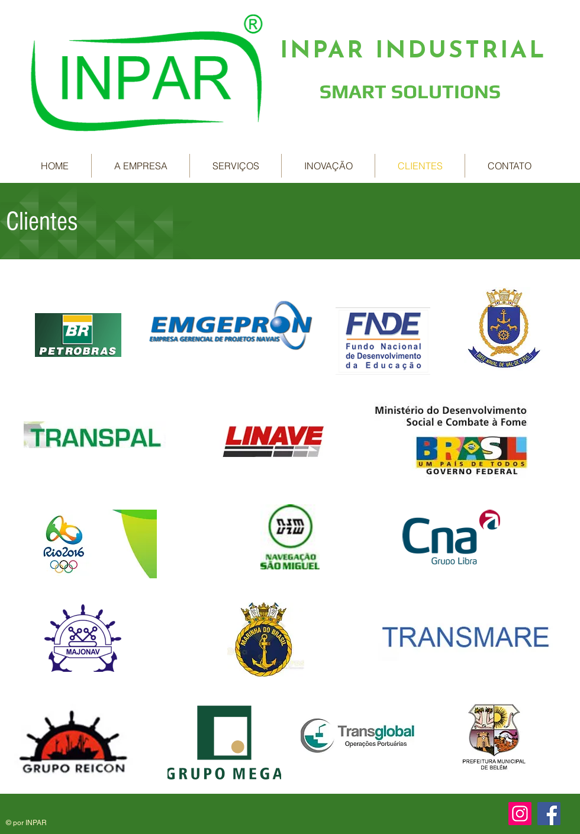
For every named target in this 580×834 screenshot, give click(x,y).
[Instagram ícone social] (519, 813)
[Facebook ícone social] (548, 813)
